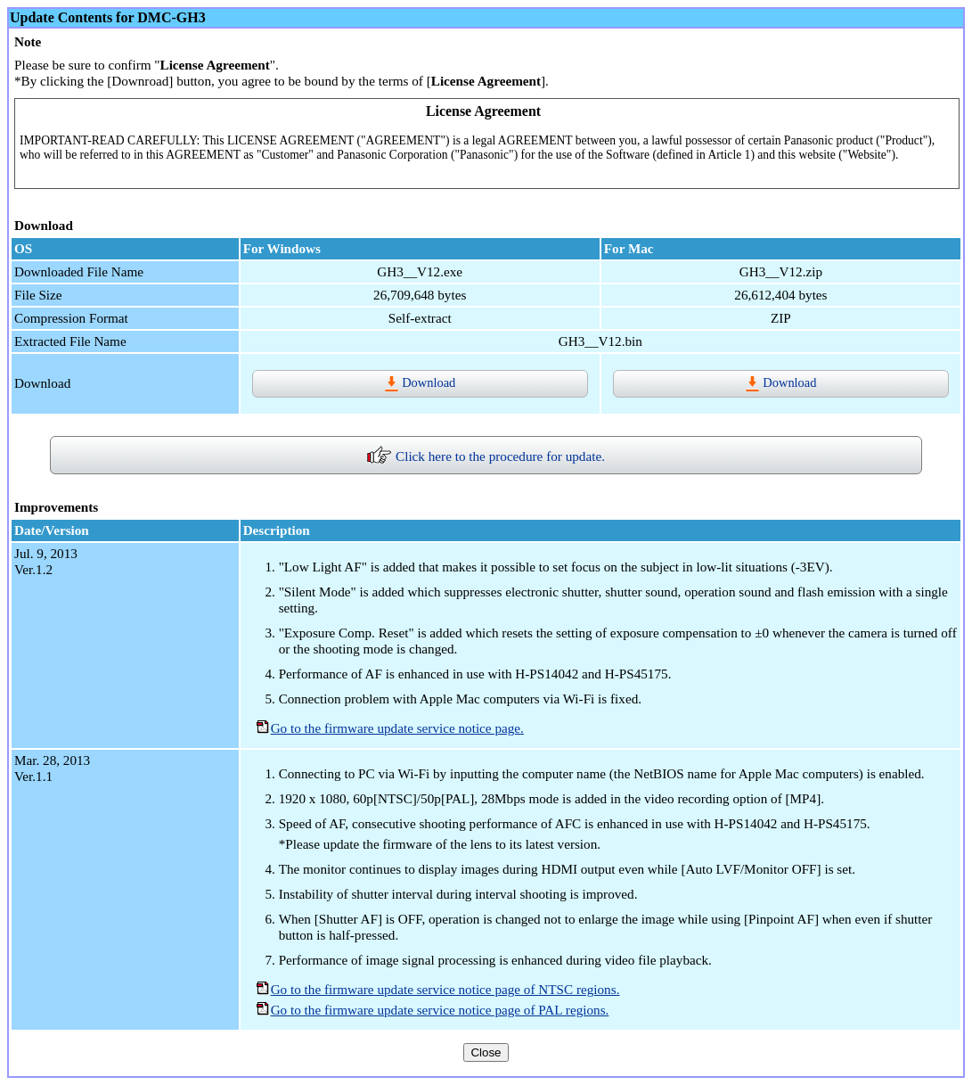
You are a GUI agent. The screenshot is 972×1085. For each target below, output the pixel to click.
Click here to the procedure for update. (486, 456)
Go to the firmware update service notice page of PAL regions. (440, 1009)
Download (419, 382)
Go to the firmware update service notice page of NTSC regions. (445, 989)
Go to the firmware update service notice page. (397, 728)
